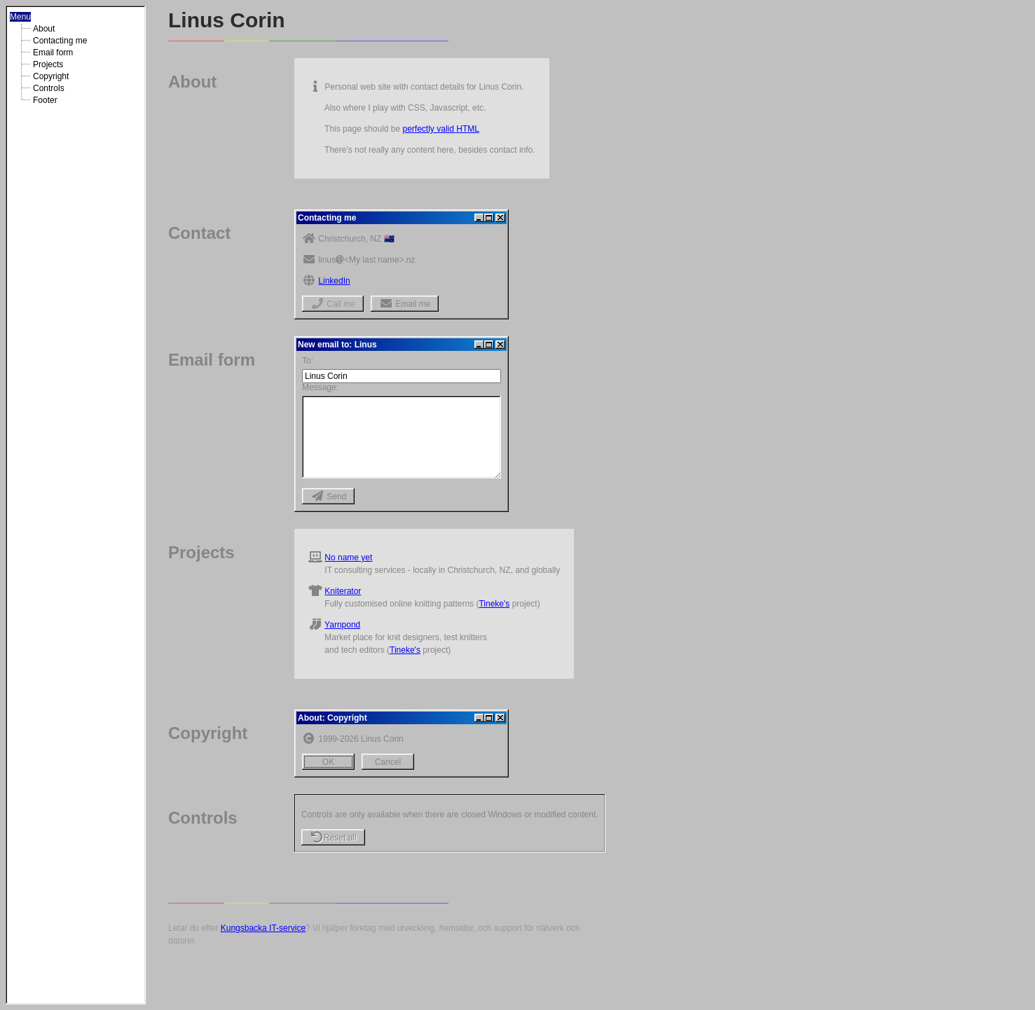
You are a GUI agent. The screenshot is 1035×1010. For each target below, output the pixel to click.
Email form (53, 52)
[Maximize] (489, 218)
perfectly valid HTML (441, 129)
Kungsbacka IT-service (263, 928)
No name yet (348, 557)
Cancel (388, 762)
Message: (320, 387)
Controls (48, 88)
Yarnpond (342, 625)
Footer (45, 100)
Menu (20, 17)
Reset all (333, 838)
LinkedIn (334, 281)
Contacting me (60, 41)
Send (328, 496)
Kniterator (342, 591)
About (44, 29)
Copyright (51, 76)
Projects (48, 64)
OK (328, 762)
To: (307, 361)
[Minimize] (479, 218)
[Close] (500, 218)
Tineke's (494, 604)
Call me (332, 304)
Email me (404, 304)
